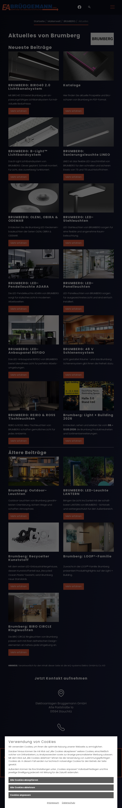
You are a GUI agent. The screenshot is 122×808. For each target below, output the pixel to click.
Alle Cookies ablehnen (22, 787)
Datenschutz (68, 802)
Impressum (53, 802)
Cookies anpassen (20, 795)
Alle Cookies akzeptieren (24, 780)
